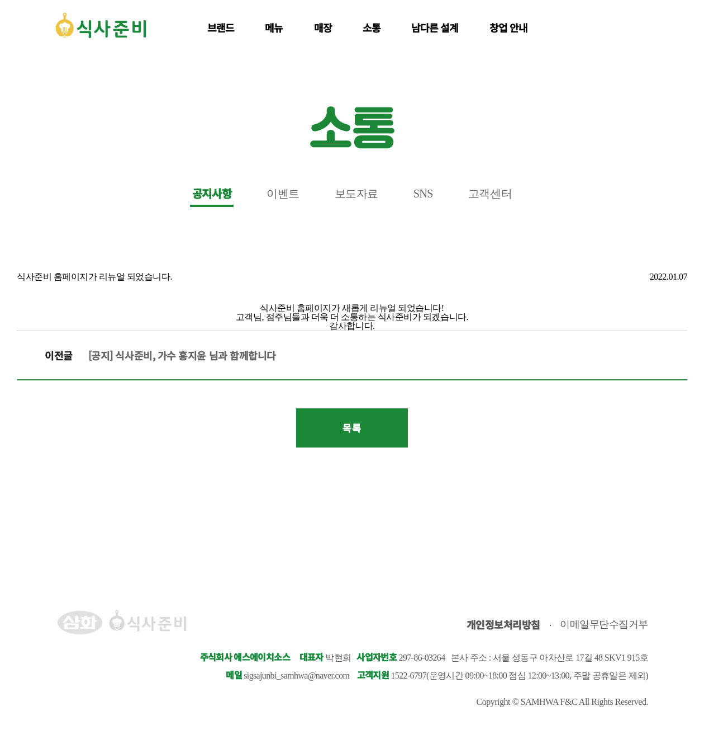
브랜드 (220, 27)
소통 (371, 27)
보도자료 (356, 193)
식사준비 (100, 25)
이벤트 (283, 193)
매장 (323, 27)
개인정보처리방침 (503, 624)
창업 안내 (508, 27)
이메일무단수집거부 (604, 624)
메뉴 (274, 27)
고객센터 (490, 193)
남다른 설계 (435, 27)
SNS (423, 193)
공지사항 (211, 193)
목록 (352, 428)
